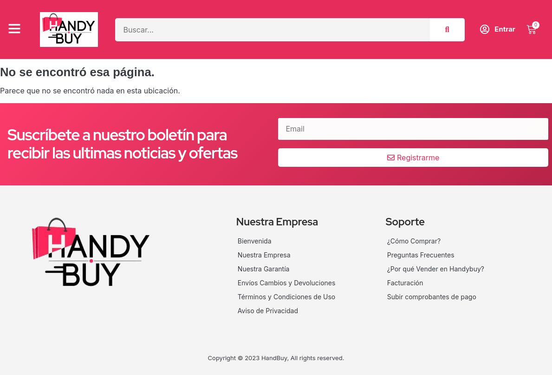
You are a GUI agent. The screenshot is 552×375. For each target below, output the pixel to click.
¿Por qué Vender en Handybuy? (435, 269)
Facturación (405, 283)
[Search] (447, 29)
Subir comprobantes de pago (431, 297)
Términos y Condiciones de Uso (286, 297)
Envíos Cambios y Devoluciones (287, 283)
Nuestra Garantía (264, 269)
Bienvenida (255, 241)
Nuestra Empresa (264, 255)
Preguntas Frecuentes (421, 255)
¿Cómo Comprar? (414, 241)
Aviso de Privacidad (268, 311)
